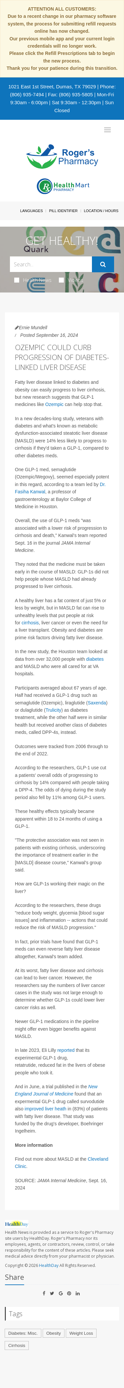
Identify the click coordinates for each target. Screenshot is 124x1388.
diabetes (95, 659)
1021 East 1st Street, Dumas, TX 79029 (52, 86)
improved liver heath (45, 1108)
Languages (31, 211)
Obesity (53, 1333)
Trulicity (54, 710)
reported (65, 1050)
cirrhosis (30, 622)
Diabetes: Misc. (23, 1333)
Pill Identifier (63, 211)
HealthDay (49, 1265)
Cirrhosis (16, 1345)
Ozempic (54, 404)
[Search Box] (51, 264)
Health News (33, 280)
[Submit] (103, 264)
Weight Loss (81, 1333)
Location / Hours (101, 211)
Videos (71, 280)
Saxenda (97, 702)
